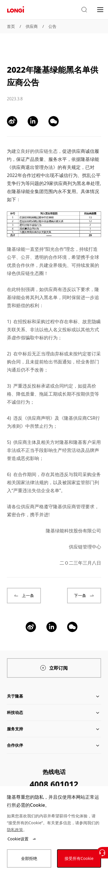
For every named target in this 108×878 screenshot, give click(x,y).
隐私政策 (15, 829)
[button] (84, 9)
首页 (11, 26)
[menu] (100, 9)
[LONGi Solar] (15, 9)
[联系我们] (102, 852)
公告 (52, 26)
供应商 (32, 26)
